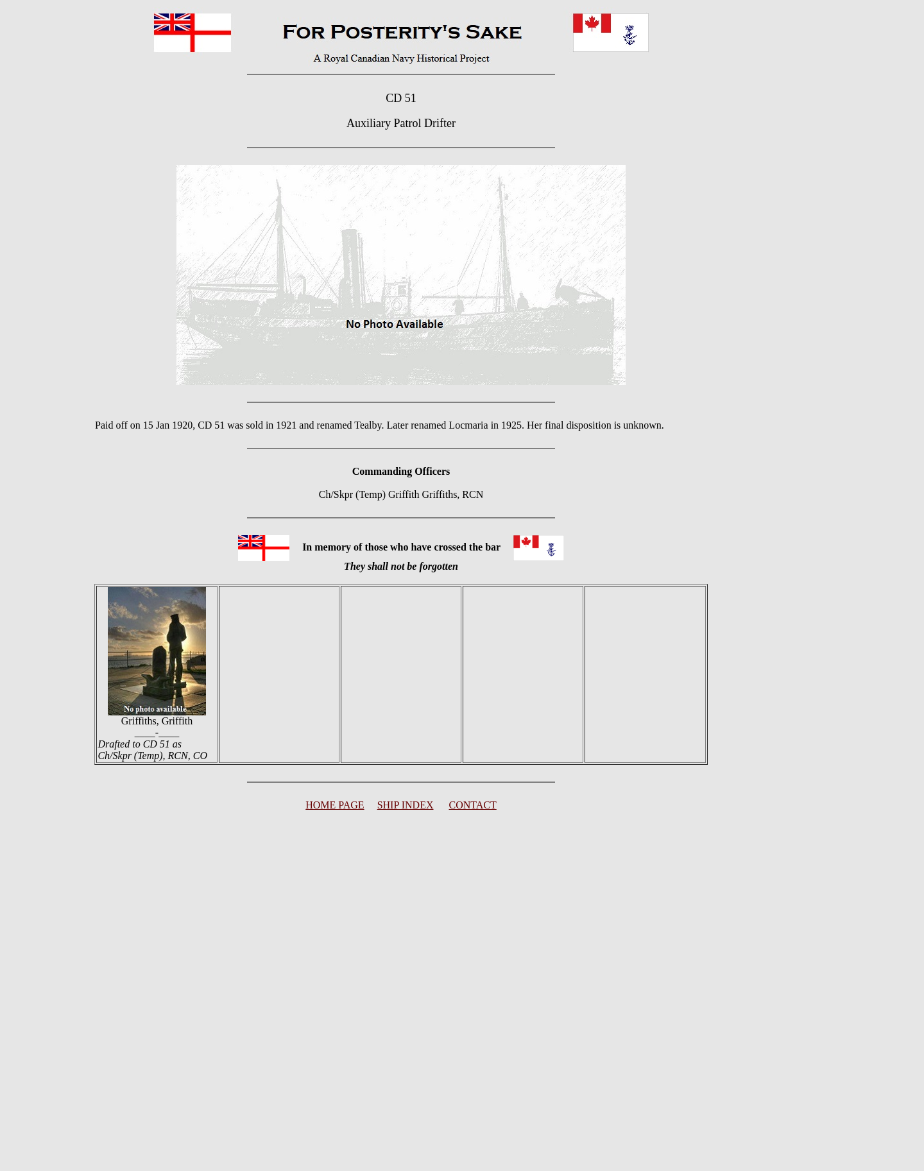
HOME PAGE (334, 804)
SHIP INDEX (405, 804)
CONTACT (473, 804)
